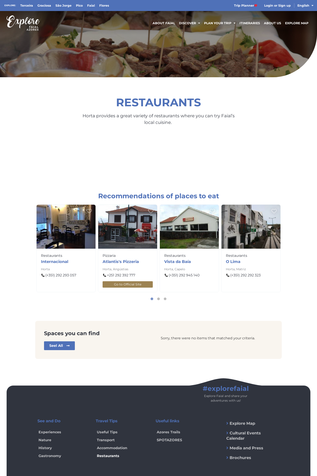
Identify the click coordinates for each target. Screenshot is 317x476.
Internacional (54, 261)
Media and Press (246, 448)
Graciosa (44, 5)
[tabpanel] (66, 248)
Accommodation (112, 448)
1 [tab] (152, 299)
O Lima (233, 261)
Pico (79, 5)
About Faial (164, 23)
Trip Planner (245, 5)
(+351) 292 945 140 (184, 275)
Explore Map (296, 23)
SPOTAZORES (169, 440)
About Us (272, 23)
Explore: (10, 5)
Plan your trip (220, 23)
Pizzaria (109, 256)
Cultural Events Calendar (243, 436)
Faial (91, 5)
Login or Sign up (277, 5)
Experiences (50, 432)
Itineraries (250, 23)
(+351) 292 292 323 (245, 275)
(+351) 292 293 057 (60, 275)
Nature (45, 440)
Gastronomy (50, 456)
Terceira (26, 5)
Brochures (240, 457)
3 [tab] (165, 299)
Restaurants (51, 256)
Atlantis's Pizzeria (121, 261)
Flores (104, 5)
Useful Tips (107, 432)
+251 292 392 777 (121, 275)
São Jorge (63, 5)
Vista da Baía (177, 261)
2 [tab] (158, 299)
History (45, 448)
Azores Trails (168, 432)
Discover (189, 23)
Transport (106, 440)
